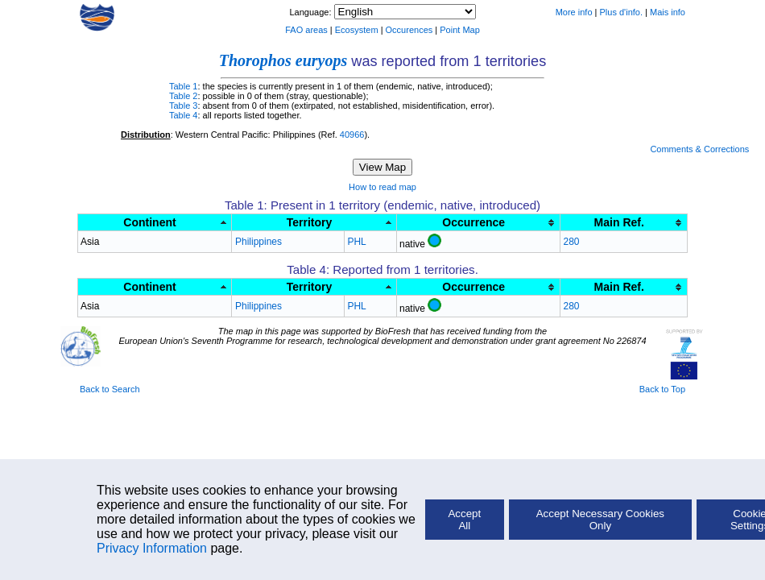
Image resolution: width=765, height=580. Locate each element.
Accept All (464, 520)
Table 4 (183, 115)
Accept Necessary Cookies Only (600, 520)
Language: (311, 12)
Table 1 (183, 86)
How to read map (382, 187)
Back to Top (662, 389)
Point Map (460, 30)
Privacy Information (152, 548)
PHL (356, 241)
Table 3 (183, 105)
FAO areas (306, 30)
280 (571, 241)
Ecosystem (356, 30)
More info (574, 12)
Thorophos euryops (283, 60)
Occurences (409, 30)
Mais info (667, 12)
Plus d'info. (621, 12)
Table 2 (183, 96)
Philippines (258, 241)
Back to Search (110, 389)
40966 (352, 134)
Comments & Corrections (699, 149)
